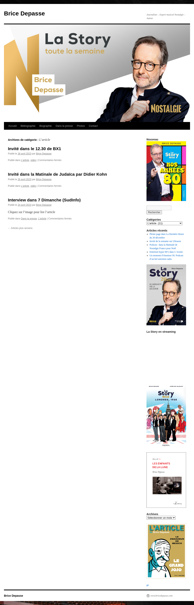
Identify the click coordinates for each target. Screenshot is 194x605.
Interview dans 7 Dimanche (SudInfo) (44, 200)
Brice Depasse (24, 13)
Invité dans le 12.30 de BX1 (34, 148)
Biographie (45, 125)
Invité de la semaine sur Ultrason (165, 241)
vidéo (33, 160)
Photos (81, 125)
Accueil (12, 125)
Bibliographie (28, 125)
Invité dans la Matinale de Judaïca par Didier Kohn (57, 174)
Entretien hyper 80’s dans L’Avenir (166, 252)
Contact (93, 125)
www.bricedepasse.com (161, 595)
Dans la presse (64, 125)
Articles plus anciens (20, 228)
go (147, 585)
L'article (25, 160)
